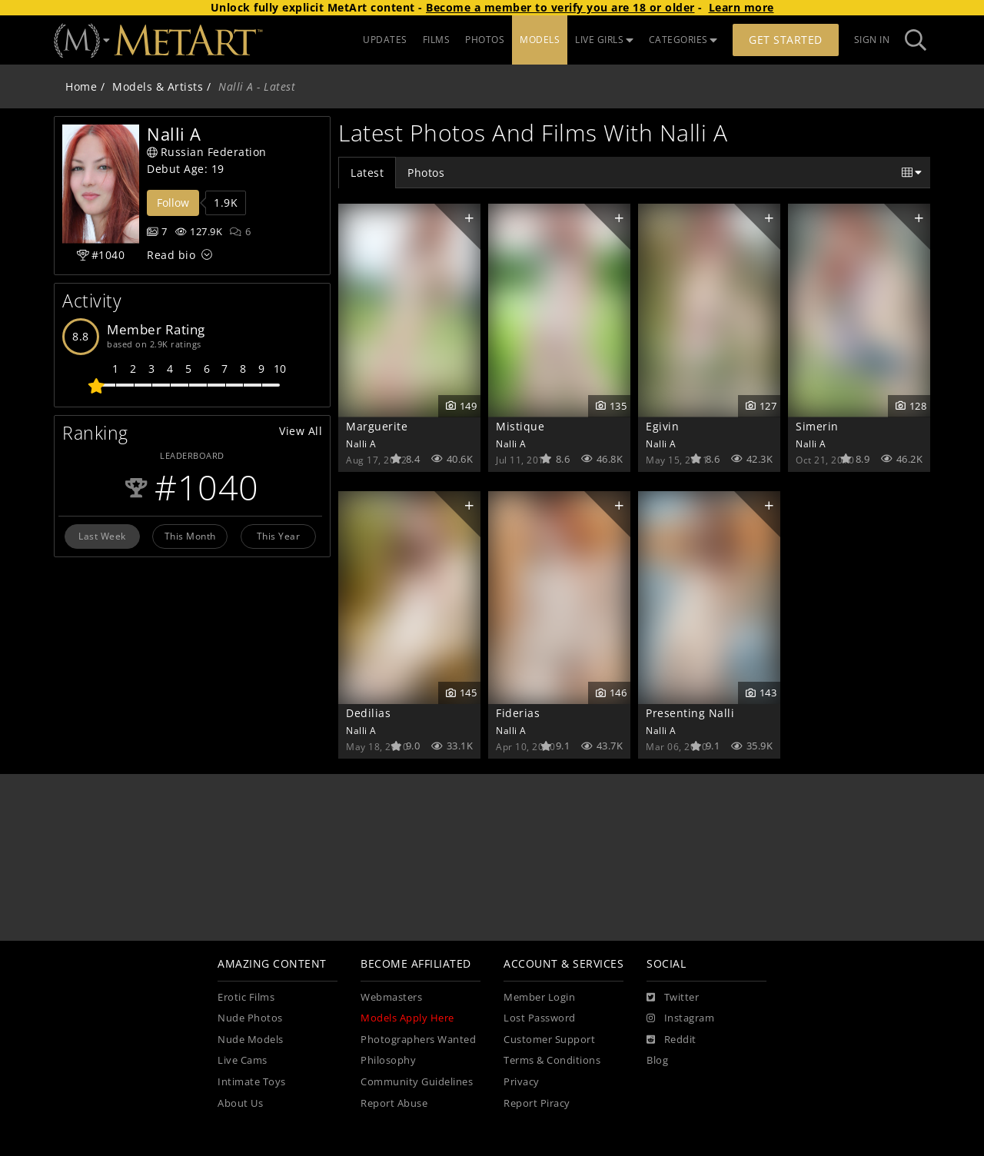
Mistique (520, 426)
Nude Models (251, 1039)
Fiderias (518, 713)
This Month (190, 536)
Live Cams (243, 1060)
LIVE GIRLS (604, 39)
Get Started (786, 39)
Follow (173, 202)
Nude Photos (250, 1018)
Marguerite (376, 426)
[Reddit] (671, 1040)
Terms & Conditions (552, 1060)
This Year (279, 536)
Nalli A (361, 443)
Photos (425, 172)
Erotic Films (246, 997)
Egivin (662, 426)
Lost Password (540, 1018)
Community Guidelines (417, 1081)
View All (300, 431)
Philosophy (388, 1060)
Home (81, 86)
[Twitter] (673, 998)
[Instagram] (680, 1018)
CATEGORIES (683, 39)
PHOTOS (484, 39)
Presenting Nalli (690, 713)
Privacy (522, 1081)
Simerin (817, 426)
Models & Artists (157, 86)
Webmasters (391, 997)
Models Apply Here (407, 1018)
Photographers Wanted (418, 1039)
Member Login (539, 997)
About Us (240, 1103)
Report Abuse (394, 1103)
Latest (367, 172)
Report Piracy (537, 1103)
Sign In (872, 39)
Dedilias (368, 713)
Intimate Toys (252, 1081)
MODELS (540, 39)
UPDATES (385, 39)
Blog (657, 1060)
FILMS (436, 39)
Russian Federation (207, 151)
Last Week (102, 536)
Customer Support (549, 1039)
